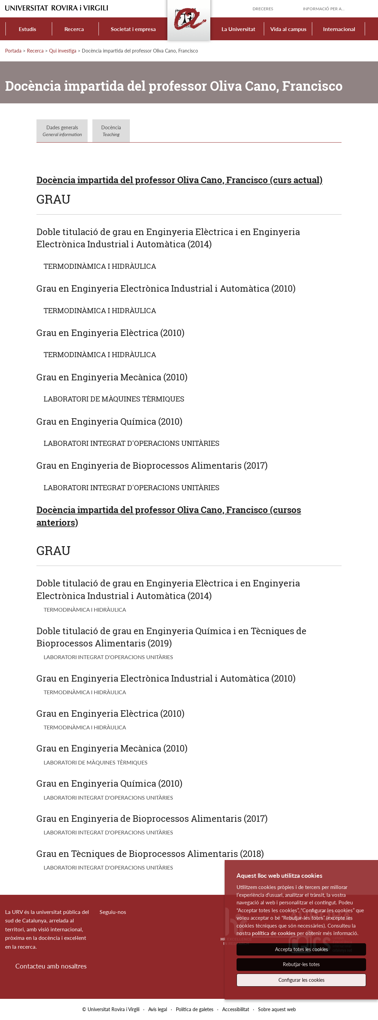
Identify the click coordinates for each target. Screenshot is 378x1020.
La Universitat (238, 29)
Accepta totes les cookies (301, 949)
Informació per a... (324, 8)
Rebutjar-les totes (301, 964)
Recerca (74, 29)
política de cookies (274, 933)
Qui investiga (62, 51)
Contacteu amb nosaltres (51, 966)
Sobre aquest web (277, 1009)
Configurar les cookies (301, 980)
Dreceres (263, 8)
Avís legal (157, 1009)
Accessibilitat (235, 1009)
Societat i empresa (133, 29)
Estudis (27, 29)
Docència (111, 131)
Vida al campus (288, 29)
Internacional (339, 29)
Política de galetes (194, 1009)
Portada (13, 51)
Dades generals (62, 131)
